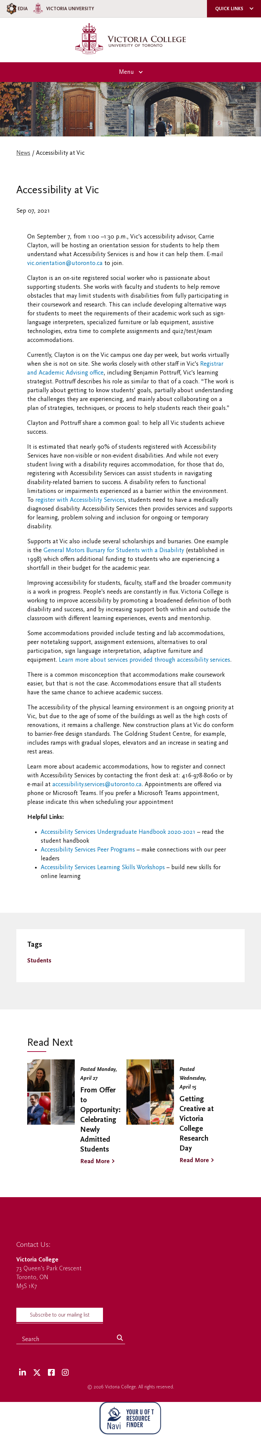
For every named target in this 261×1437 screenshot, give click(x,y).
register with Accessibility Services (80, 499)
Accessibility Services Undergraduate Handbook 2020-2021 (118, 832)
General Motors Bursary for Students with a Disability (114, 550)
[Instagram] (65, 1373)
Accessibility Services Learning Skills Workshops (103, 867)
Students (39, 960)
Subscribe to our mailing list (59, 1315)
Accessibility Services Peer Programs (88, 849)
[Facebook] (51, 1373)
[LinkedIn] (22, 1373)
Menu (126, 72)
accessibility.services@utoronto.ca (97, 784)
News (23, 152)
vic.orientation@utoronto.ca (65, 263)
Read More (95, 1161)
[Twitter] (37, 1373)
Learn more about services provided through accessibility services (144, 659)
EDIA (16, 9)
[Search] (120, 1338)
